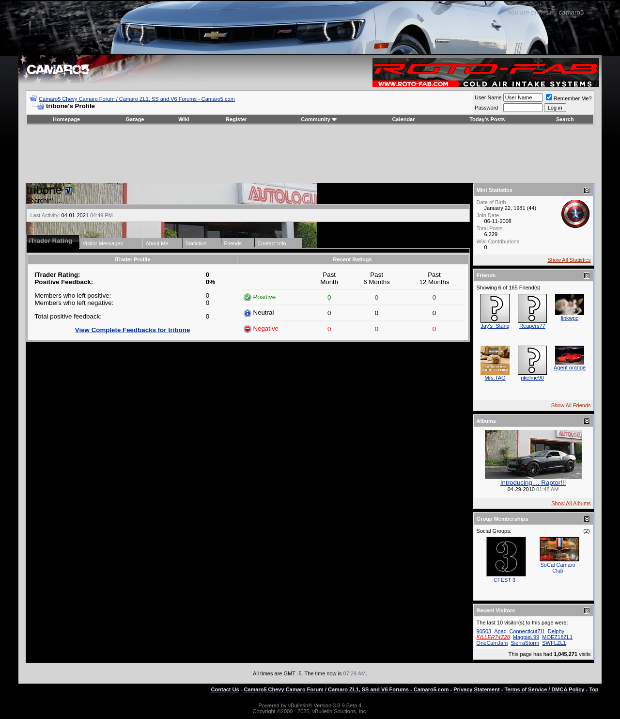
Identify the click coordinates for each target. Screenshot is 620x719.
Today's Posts (487, 119)
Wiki (183, 119)
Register (236, 119)
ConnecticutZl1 (526, 631)
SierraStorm (525, 643)
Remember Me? (569, 98)
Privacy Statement (476, 689)
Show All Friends (571, 405)
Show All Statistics (568, 260)
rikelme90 (532, 378)
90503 (484, 631)
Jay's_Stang (495, 326)
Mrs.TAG (495, 378)
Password (486, 108)
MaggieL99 (526, 637)
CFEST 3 (504, 580)
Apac (500, 631)
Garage (135, 119)
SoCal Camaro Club (558, 568)
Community (319, 119)
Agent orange (570, 367)
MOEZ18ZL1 (557, 637)
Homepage (66, 119)
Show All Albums (570, 503)
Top (593, 689)
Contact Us (225, 689)
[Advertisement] (310, 154)
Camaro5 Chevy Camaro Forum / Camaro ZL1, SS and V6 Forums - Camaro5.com (137, 99)
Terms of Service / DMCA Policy (544, 689)
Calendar (403, 119)
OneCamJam (492, 643)
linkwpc (569, 318)
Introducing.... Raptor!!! (533, 482)
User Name (488, 97)
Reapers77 (532, 326)
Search (565, 119)
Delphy (556, 631)
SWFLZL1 (554, 643)
